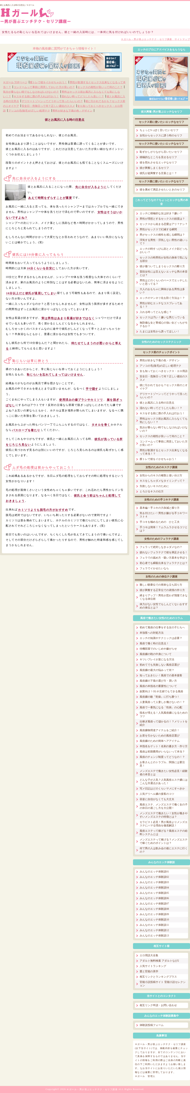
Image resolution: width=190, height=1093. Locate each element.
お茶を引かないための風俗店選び (160, 735)
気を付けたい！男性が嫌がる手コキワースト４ (164, 515)
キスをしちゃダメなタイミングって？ (162, 480)
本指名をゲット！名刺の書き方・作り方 (164, 746)
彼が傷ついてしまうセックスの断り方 (162, 266)
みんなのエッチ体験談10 (154, 919)
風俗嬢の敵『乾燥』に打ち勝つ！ (160, 696)
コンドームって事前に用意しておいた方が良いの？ (44, 87)
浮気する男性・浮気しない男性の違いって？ (164, 242)
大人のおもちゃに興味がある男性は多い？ (162, 291)
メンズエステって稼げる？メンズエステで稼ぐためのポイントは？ (164, 841)
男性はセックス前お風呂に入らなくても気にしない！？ (164, 420)
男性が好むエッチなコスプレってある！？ (161, 305)
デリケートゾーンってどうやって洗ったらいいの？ (52, 101)
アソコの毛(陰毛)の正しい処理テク (29, 110)
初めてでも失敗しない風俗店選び (160, 664)
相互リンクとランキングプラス (158, 976)
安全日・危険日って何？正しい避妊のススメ (48, 106)
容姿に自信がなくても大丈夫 (157, 799)
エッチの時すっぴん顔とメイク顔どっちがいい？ (164, 250)
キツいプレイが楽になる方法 (157, 659)
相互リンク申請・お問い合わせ (158, 1005)
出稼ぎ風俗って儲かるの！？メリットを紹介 (164, 723)
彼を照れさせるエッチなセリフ (158, 162)
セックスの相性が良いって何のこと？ (100, 87)
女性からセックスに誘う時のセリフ (161, 135)
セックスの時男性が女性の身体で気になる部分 (164, 259)
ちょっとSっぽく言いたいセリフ (159, 130)
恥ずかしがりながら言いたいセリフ (161, 151)
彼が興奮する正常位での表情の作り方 (162, 590)
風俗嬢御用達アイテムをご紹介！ (160, 730)
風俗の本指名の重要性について (158, 686)
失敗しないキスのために (154, 486)
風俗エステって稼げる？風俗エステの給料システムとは (164, 832)
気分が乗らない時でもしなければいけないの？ (31, 91)
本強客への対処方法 (152, 632)
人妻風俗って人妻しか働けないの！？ (162, 702)
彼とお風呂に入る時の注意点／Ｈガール (17, 5)
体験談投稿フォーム (152, 1025)
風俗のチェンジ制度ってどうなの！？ (162, 757)
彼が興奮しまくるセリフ (154, 167)
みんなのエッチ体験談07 (154, 903)
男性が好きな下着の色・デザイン (72, 110)
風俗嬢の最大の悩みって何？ (157, 670)
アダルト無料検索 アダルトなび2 (159, 960)
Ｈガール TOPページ (15, 82)
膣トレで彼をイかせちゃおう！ (48, 82)
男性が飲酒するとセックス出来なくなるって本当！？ (164, 452)
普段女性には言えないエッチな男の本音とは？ (164, 273)
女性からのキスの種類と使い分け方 (161, 475)
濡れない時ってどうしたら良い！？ (82, 96)
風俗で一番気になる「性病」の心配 (161, 707)
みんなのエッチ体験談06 (154, 898)
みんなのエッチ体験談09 (154, 914)
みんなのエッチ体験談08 (154, 909)
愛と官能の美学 (149, 971)
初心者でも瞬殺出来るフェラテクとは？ (164, 563)
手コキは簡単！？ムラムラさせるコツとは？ (164, 529)
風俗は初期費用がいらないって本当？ (162, 751)
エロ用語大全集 (149, 955)
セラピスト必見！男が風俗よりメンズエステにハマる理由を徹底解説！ (164, 824)
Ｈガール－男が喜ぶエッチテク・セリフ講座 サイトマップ (155, 39)
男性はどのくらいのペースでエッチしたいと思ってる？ (164, 282)
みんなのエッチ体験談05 (154, 893)
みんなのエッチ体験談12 (154, 930)
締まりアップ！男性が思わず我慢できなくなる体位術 (164, 597)
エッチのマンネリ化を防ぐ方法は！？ (162, 298)
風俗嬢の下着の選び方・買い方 (158, 680)
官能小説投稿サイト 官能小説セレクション (163, 984)
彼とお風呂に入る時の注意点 (157, 402)
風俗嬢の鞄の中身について (156, 654)
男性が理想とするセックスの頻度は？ (162, 218)
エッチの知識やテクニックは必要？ (161, 638)
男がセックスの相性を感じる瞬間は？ (162, 234)
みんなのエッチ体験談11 (154, 924)
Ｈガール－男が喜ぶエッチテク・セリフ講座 (92, 1089)
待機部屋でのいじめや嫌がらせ (158, 648)
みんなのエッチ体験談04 (154, 887)
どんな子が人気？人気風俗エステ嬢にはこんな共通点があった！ (164, 781)
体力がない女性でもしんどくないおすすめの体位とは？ (164, 606)
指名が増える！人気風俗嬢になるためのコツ (164, 714)
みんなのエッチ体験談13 (154, 935)
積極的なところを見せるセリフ (158, 157)
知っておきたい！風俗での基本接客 (161, 675)
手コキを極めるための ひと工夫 (160, 522)
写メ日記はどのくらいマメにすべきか (162, 788)
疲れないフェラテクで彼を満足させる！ (164, 552)
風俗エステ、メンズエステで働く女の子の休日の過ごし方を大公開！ (164, 806)
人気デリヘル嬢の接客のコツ (157, 793)
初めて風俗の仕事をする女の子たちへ (162, 627)
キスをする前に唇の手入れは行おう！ (36, 96)
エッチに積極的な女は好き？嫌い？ (161, 213)
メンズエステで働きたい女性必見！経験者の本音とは (164, 773)
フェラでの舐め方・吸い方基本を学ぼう (164, 557)
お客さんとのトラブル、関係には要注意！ (162, 764)
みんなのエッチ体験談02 (154, 877)
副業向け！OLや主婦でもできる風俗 (161, 691)
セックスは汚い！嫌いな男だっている (162, 317)
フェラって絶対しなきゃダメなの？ (161, 547)
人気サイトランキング (153, 966)
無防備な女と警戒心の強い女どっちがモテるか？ (164, 324)
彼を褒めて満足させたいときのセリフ (162, 189)
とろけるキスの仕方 (152, 491)
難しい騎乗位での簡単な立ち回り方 (161, 584)
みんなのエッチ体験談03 (154, 882)
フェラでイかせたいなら (154, 568)
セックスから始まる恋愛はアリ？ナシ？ (164, 224)
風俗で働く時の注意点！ (154, 643)
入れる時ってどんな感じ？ (156, 312)
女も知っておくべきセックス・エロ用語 (164, 371)
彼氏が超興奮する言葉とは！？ (158, 173)
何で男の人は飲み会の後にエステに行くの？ (164, 850)
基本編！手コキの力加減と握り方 (160, 507)
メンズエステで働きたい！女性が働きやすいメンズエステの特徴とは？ (164, 815)
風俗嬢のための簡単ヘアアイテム (160, 741)
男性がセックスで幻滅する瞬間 (158, 229)
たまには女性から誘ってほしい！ (160, 331)
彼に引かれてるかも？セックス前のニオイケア (164, 387)
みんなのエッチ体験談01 (154, 871)
